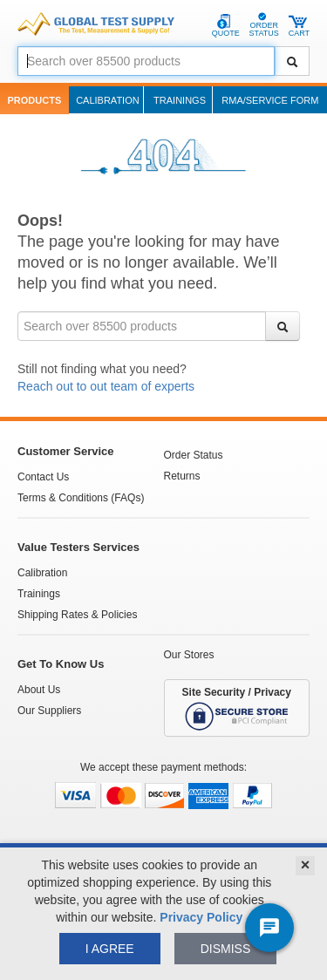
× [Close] (305, 865)
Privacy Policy (201, 917)
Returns (182, 476)
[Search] (292, 61)
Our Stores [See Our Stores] (189, 655)
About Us (38, 690)
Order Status (193, 455)
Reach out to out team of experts (105, 386)
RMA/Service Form (269, 100)
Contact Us (43, 477)
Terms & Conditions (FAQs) (80, 498)
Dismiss (226, 949)
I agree (109, 949)
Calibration (108, 100)
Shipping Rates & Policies (77, 615)
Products (35, 100)
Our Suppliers (49, 710)
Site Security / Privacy (236, 709)
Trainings (179, 100)
